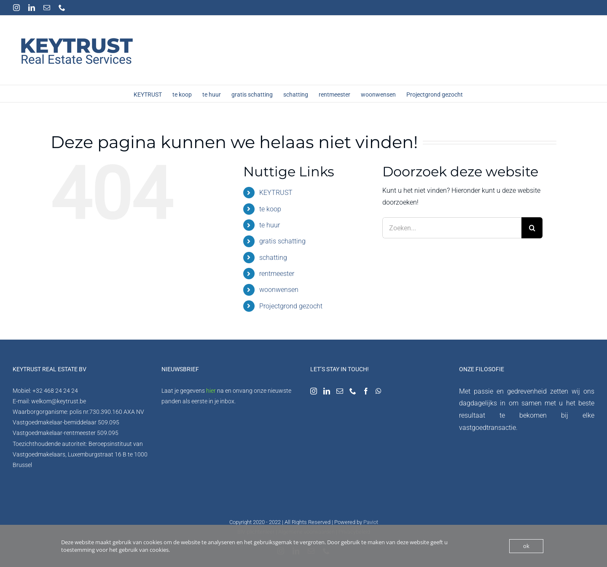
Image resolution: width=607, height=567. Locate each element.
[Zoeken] (532, 227)
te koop (270, 209)
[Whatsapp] (378, 391)
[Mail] (339, 391)
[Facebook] (366, 391)
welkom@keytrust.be (58, 401)
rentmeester (276, 274)
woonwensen (278, 290)
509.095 (108, 422)
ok (526, 546)
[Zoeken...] (451, 227)
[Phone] (352, 391)
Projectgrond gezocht (290, 306)
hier (211, 390)
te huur (269, 225)
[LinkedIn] (326, 391)
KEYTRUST (276, 193)
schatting (273, 258)
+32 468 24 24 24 (55, 390)
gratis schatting (282, 241)
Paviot (370, 522)
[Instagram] (313, 391)
